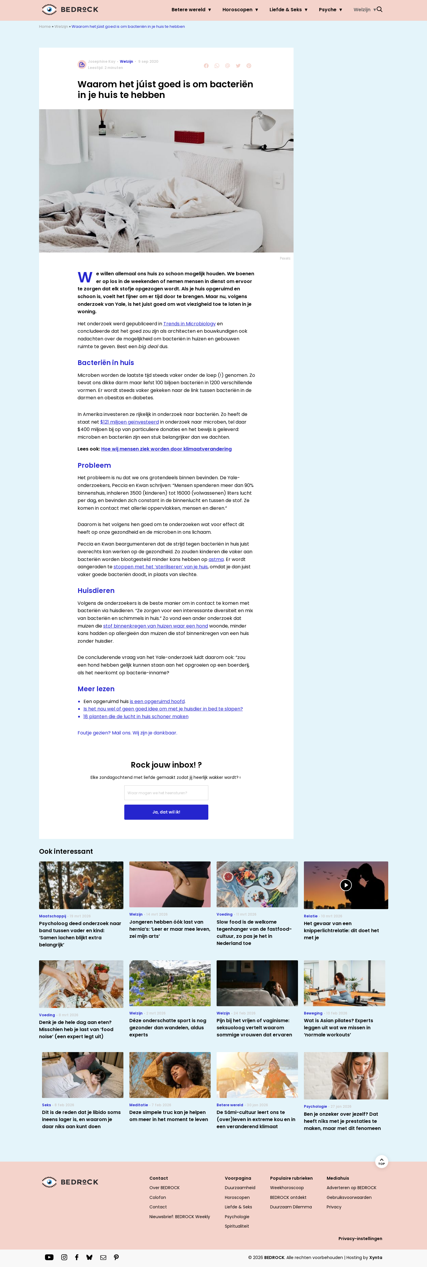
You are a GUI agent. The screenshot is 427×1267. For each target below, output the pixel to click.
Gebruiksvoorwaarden (349, 1197)
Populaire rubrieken (291, 1178)
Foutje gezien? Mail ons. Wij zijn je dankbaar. (127, 732)
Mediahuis (338, 1178)
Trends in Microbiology (189, 323)
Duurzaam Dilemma (291, 1207)
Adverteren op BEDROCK (351, 1188)
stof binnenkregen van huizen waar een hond (155, 626)
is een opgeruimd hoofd (157, 701)
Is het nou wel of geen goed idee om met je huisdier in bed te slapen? (163, 708)
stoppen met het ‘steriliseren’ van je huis (161, 566)
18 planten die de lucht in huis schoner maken (135, 716)
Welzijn (350, 9)
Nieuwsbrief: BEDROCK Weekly (179, 1217)
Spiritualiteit (237, 1226)
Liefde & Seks (274, 9)
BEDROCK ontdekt (288, 1197)
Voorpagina (238, 1178)
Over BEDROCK (164, 1188)
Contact (158, 1178)
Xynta (375, 1257)
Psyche (316, 9)
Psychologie (237, 1217)
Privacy (334, 1207)
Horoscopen (226, 9)
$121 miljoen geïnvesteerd (129, 422)
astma (216, 559)
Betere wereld (177, 9)
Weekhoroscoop (287, 1188)
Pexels (285, 258)
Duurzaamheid (240, 1188)
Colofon (157, 1197)
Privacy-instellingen (360, 1239)
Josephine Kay (101, 61)
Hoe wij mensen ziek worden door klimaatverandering (166, 449)
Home (45, 26)
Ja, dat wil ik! (166, 812)
